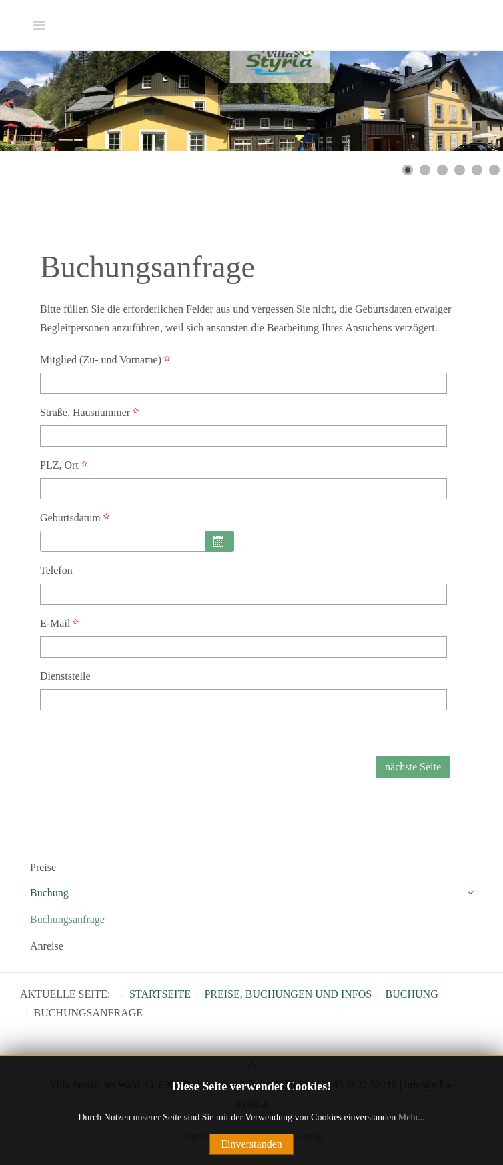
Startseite (160, 994)
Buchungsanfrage (67, 919)
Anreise (46, 946)
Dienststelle (65, 676)
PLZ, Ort (65, 465)
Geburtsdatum (76, 517)
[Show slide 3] (442, 170)
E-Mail (61, 623)
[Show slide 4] (459, 170)
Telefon (56, 570)
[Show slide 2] (425, 170)
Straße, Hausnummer (91, 412)
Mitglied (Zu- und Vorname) (106, 359)
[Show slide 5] (477, 170)
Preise (43, 867)
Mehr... (411, 1117)
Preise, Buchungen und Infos (288, 994)
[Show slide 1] (407, 170)
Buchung (49, 892)
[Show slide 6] (494, 170)
